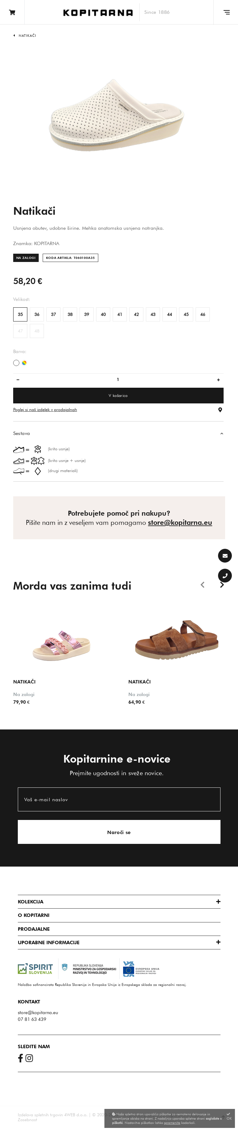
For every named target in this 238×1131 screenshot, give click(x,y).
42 (136, 314)
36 (36, 314)
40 (103, 314)
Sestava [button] (21, 433)
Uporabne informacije (49, 942)
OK (229, 1116)
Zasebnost (27, 1119)
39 (86, 314)
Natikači (28, 35)
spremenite (172, 1123)
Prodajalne (34, 929)
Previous (204, 584)
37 (53, 314)
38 (70, 314)
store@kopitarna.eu (180, 522)
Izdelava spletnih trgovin (40, 1114)
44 (169, 314)
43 (152, 314)
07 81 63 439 (32, 1019)
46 (202, 314)
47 (20, 331)
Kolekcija (30, 901)
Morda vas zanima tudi (72, 585)
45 (186, 314)
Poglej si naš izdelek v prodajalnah (45, 409)
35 (20, 314)
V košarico (118, 395)
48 (36, 331)
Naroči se (119, 832)
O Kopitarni (33, 915)
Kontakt (29, 1001)
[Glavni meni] (225, 12)
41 (119, 314)
